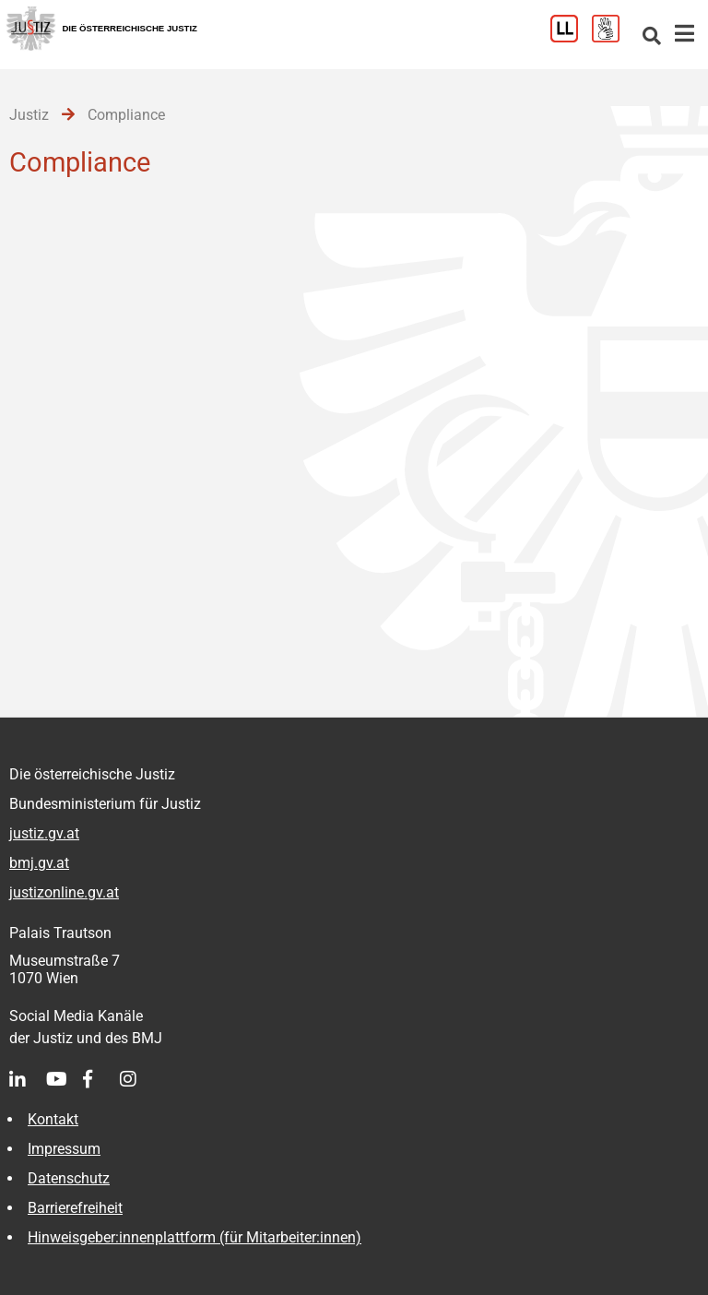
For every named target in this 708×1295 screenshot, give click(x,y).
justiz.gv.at (44, 833)
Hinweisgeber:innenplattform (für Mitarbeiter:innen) (194, 1237)
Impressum (64, 1149)
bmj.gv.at (39, 863)
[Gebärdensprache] (612, 37)
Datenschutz (69, 1178)
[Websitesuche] (651, 37)
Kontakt (53, 1119)
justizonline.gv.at (64, 892)
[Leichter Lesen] (571, 37)
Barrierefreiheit (75, 1208)
